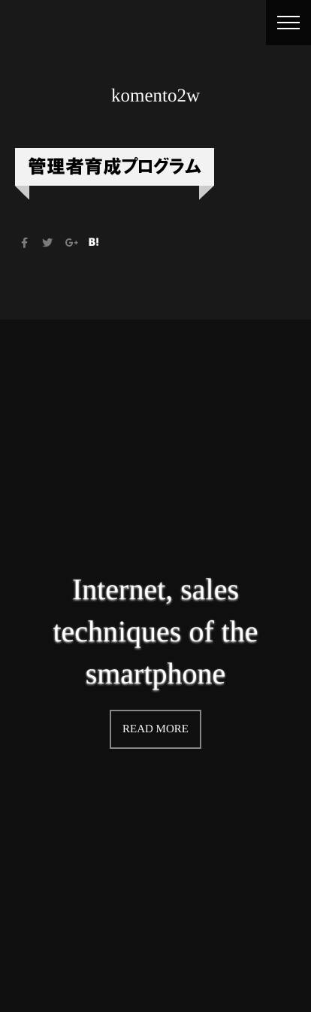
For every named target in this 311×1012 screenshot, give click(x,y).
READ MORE (155, 729)
